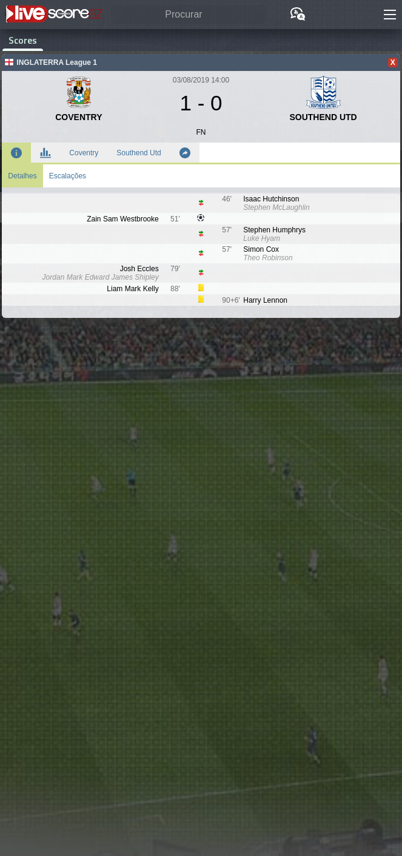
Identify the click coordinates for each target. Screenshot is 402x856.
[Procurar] (188, 14)
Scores (22, 40)
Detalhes (22, 176)
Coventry (83, 153)
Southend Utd (138, 153)
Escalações (67, 176)
